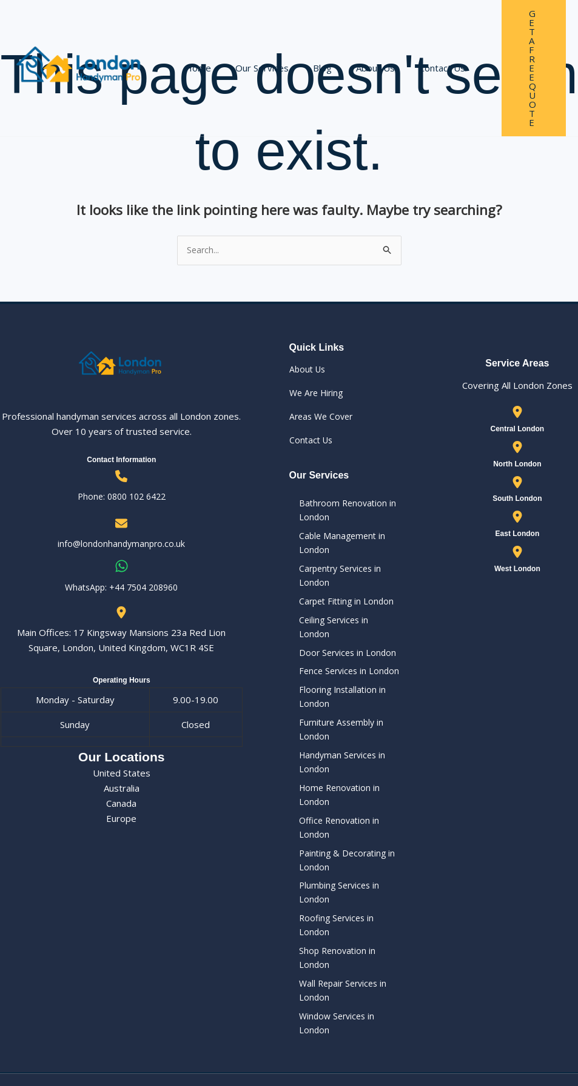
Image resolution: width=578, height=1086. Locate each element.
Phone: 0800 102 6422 (121, 497)
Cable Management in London (334, 547)
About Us (354, 43)
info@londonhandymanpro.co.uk (121, 544)
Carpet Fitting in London (339, 609)
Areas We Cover (323, 417)
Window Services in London (346, 962)
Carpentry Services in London (333, 581)
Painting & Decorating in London (339, 840)
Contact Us (415, 43)
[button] (518, 43)
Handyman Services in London (335, 766)
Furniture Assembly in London (334, 730)
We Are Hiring (318, 394)
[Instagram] (571, 1046)
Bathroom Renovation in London (339, 512)
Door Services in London (340, 649)
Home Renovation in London (348, 793)
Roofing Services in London (345, 887)
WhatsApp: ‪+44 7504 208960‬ (121, 587)
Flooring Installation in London (334, 696)
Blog (307, 43)
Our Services (253, 43)
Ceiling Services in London (342, 629)
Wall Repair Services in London (336, 935)
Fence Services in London (341, 669)
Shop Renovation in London (345, 907)
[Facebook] (545, 1046)
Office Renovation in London (348, 813)
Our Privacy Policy (372, 1045)
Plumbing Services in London (348, 867)
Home (195, 43)
